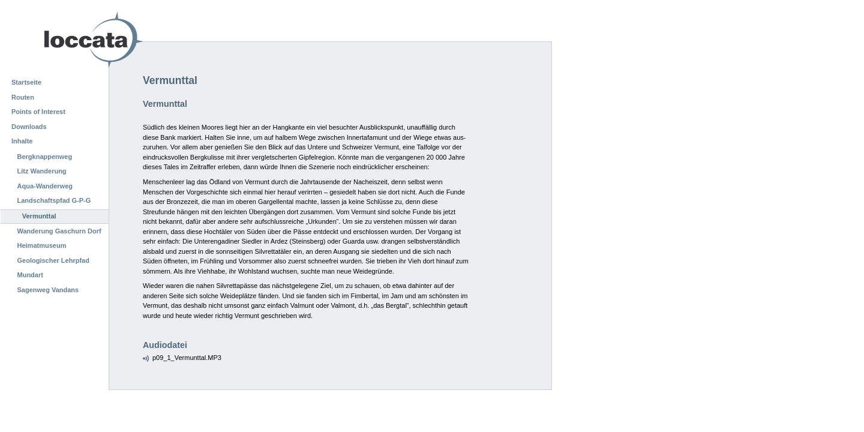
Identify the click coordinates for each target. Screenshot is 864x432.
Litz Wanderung (42, 171)
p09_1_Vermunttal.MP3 (186, 357)
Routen (22, 97)
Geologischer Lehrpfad (53, 260)
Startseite (26, 82)
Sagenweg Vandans (48, 289)
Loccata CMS (63, 40)
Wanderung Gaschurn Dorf (59, 231)
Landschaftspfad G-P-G (54, 200)
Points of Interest (38, 111)
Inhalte (21, 141)
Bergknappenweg (45, 156)
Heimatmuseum (42, 245)
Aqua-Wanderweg (45, 186)
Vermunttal (39, 216)
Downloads (29, 126)
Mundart (30, 274)
